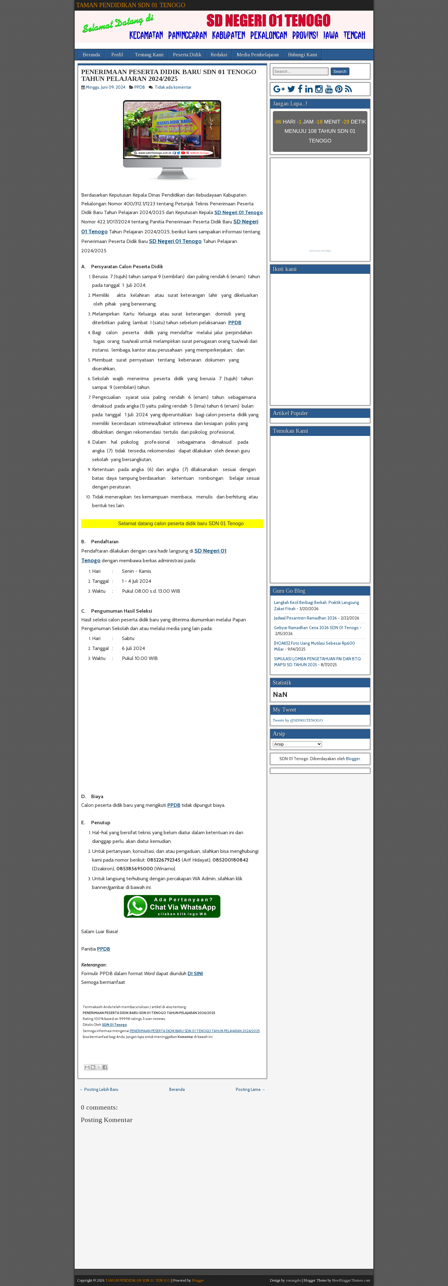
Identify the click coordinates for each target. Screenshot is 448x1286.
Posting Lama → (250, 1089)
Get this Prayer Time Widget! (320, 251)
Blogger (353, 758)
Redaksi (219, 54)
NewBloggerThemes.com (351, 1280)
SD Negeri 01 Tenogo (238, 212)
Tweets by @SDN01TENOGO (298, 720)
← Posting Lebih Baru (98, 1089)
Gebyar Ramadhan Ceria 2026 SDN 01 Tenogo (316, 627)
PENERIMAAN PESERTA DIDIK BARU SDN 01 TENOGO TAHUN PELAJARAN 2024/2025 (168, 75)
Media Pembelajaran (258, 54)
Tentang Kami (149, 54)
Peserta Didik (187, 54)
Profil (117, 54)
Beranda (91, 54)
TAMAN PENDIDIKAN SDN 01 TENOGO (130, 5)
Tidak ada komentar (173, 87)
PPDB (139, 87)
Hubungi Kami (302, 54)
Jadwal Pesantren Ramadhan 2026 (305, 617)
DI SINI (195, 973)
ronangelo (293, 1280)
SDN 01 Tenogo (114, 1024)
